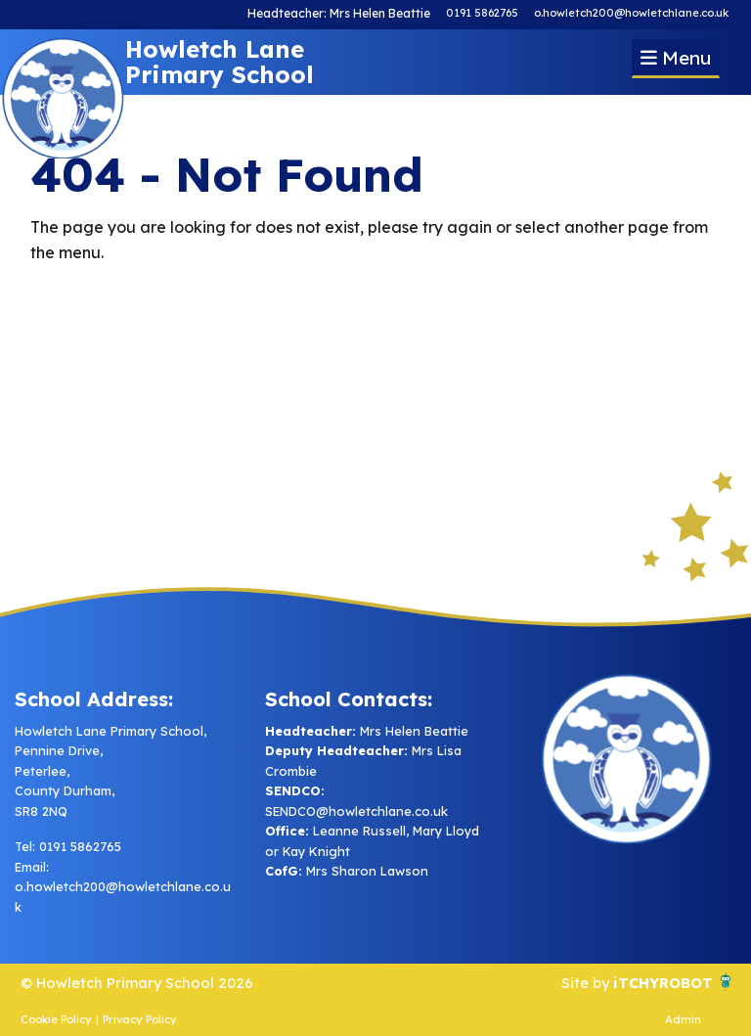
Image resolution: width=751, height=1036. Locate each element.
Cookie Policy (56, 1019)
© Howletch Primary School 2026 (144, 982)
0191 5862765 (482, 13)
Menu (676, 57)
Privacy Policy (140, 1019)
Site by (578, 982)
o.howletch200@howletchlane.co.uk (631, 13)
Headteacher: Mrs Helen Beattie (341, 13)
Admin (683, 1019)
